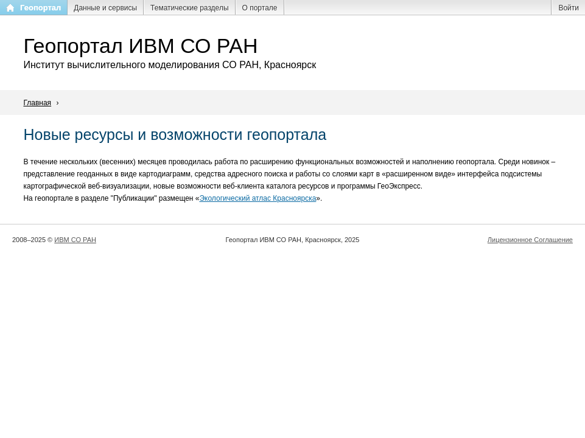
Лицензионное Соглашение (530, 239)
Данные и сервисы (105, 8)
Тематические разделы (189, 8)
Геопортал (40, 7)
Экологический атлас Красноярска (257, 198)
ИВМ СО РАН (75, 239)
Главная (37, 103)
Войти (568, 8)
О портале (260, 8)
